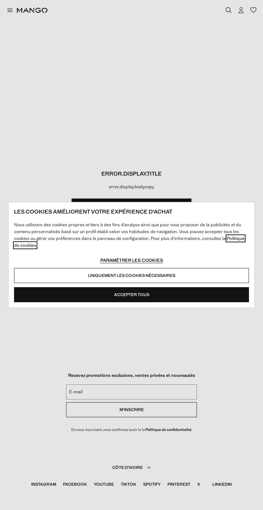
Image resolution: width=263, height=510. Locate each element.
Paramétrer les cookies (131, 260)
